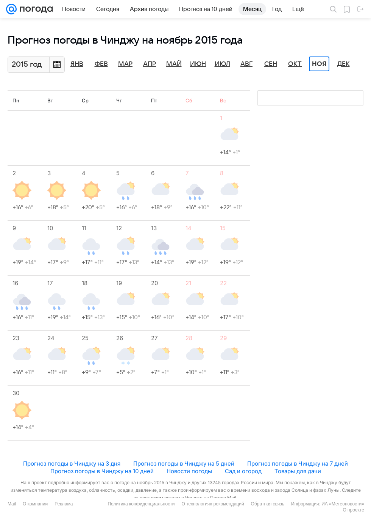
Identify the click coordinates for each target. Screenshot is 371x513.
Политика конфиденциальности (141, 504)
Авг (246, 64)
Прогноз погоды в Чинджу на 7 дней (297, 463)
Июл (222, 64)
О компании (35, 504)
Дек (343, 64)
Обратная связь (267, 504)
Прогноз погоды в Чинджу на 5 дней (183, 463)
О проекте (353, 510)
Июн (198, 64)
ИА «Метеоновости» (342, 504)
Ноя (319, 64)
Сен (270, 64)
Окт (295, 64)
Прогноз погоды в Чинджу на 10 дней (102, 471)
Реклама (64, 504)
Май (174, 64)
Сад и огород (243, 471)
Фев (101, 64)
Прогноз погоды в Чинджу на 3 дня (71, 463)
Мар (125, 64)
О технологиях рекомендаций (212, 504)
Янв (76, 64)
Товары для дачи (297, 471)
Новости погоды (189, 471)
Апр (149, 64)
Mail (12, 504)
